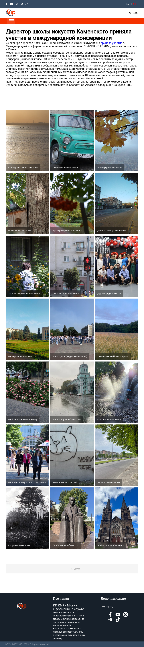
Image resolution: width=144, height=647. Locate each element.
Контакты (108, 606)
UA (127, 4)
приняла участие (111, 43)
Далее (77, 569)
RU (134, 4)
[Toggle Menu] (11, 20)
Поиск (133, 13)
